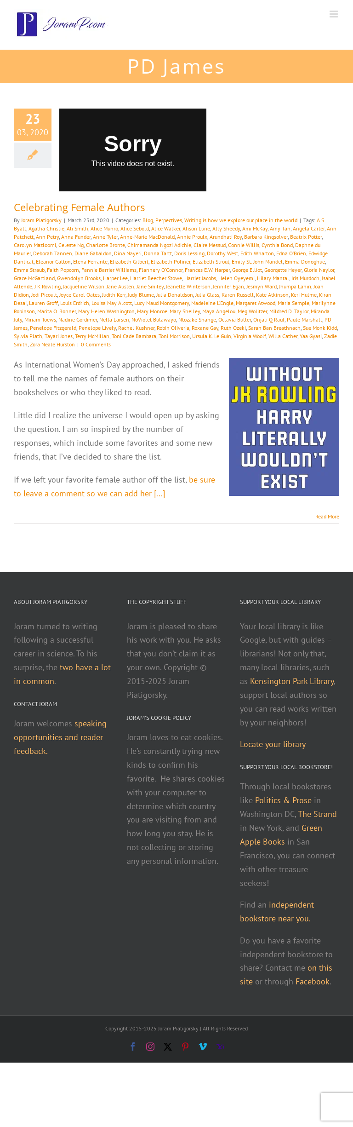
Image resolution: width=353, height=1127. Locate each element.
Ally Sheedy (226, 228)
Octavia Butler (234, 319)
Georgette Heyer (283, 269)
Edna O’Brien (291, 253)
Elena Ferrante (90, 261)
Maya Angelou (218, 311)
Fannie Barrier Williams (109, 269)
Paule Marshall (304, 319)
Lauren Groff (43, 302)
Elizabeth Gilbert (129, 261)
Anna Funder (76, 236)
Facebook (313, 981)
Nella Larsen (114, 319)
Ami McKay (255, 228)
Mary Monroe (152, 311)
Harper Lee (115, 278)
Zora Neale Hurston (52, 344)
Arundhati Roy (226, 236)
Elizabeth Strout (211, 261)
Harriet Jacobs (200, 278)
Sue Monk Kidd (320, 327)
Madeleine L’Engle (212, 302)
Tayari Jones (59, 336)
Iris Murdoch (305, 278)
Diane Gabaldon (93, 253)
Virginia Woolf (249, 336)
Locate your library (273, 744)
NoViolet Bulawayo (153, 319)
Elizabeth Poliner (170, 261)
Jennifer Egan (228, 286)
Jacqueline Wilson (83, 286)
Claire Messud (210, 245)
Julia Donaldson (174, 294)
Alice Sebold (134, 228)
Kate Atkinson (272, 294)
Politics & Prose (283, 800)
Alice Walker (165, 228)
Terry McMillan (92, 336)
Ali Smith (77, 228)
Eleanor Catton (53, 261)
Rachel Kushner (136, 327)
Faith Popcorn (63, 269)
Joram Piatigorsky (41, 220)
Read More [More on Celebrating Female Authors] (327, 516)
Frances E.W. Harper (207, 269)
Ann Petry (47, 236)
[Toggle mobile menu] (334, 14)
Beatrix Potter (306, 236)
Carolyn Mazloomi (35, 245)
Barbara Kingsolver (266, 236)
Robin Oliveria (173, 327)
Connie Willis (243, 245)
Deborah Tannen (52, 253)
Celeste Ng (71, 245)
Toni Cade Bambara (134, 336)
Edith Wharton (257, 253)
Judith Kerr (113, 294)
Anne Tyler (105, 236)
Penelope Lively (97, 327)
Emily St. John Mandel (257, 261)
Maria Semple (293, 302)
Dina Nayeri (128, 253)
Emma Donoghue (305, 261)
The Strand (317, 814)
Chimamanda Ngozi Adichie (159, 245)
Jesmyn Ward (261, 286)
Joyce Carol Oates (79, 294)
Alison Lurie (196, 228)
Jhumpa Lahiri (295, 286)
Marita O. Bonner (56, 311)
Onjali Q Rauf (269, 319)
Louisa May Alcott (111, 302)
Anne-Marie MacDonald (147, 236)
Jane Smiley (150, 286)
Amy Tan (280, 228)
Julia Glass (207, 294)
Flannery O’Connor (160, 269)
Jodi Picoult (44, 294)
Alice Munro (104, 228)
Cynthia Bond (277, 245)
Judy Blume (141, 294)
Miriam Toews (40, 319)
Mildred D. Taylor (288, 311)
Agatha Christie (46, 228)
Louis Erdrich (74, 302)
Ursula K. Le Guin (211, 336)
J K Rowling (47, 286)
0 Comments (96, 344)
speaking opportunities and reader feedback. (60, 737)
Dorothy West (222, 253)
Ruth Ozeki (233, 327)
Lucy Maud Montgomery (161, 302)
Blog (147, 220)
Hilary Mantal (273, 278)
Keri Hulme (304, 294)
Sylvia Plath (28, 336)
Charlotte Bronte (105, 245)
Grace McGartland (34, 278)
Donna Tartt (158, 253)
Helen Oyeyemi (236, 278)
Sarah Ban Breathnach (274, 327)
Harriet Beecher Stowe (156, 278)
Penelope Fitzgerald (53, 327)
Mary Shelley (185, 311)
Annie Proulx (192, 236)
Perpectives (168, 220)
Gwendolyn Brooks (79, 278)
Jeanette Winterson (188, 286)
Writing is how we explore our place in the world (240, 220)
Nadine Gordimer (77, 319)
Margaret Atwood (255, 302)
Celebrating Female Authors (79, 207)
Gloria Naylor (319, 269)
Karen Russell (238, 294)
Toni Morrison (174, 336)
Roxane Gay (205, 327)
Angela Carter (309, 228)
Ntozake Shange (197, 319)
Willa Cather (282, 336)
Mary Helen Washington (106, 311)
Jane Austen (120, 286)
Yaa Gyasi (311, 336)
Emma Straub (29, 269)
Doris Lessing (189, 253)
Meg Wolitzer (252, 311)
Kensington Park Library (292, 681)
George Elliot (247, 269)
